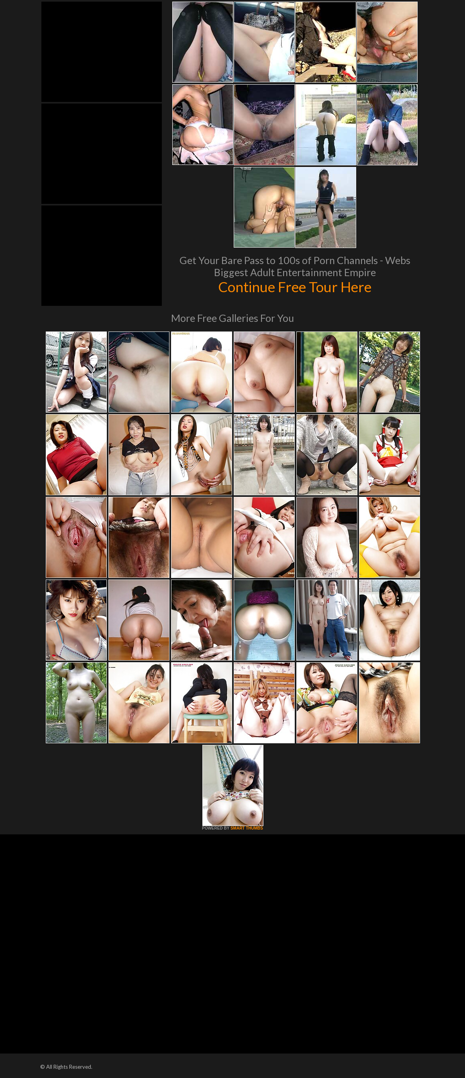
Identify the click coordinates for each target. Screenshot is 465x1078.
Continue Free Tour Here (294, 286)
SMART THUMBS (246, 828)
